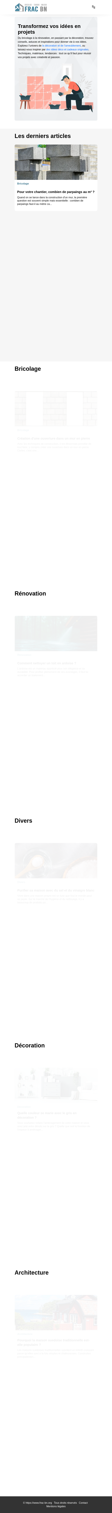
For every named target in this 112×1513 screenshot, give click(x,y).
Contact (83, 1502)
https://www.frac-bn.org (39, 1502)
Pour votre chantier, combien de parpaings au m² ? (56, 192)
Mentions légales (56, 1506)
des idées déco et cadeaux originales (67, 49)
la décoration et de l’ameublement (61, 45)
